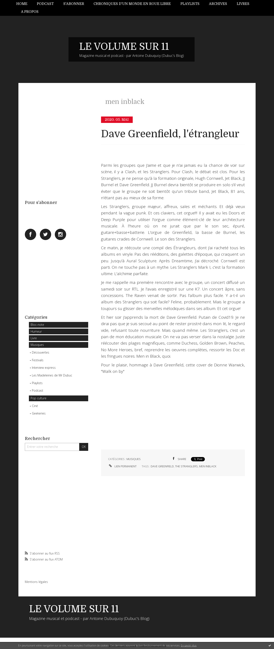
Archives (218, 4)
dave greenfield (162, 466)
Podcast (45, 4)
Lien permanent (122, 466)
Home (21, 4)
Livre (34, 338)
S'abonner (73, 4)
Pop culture (38, 398)
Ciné (35, 406)
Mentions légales (36, 582)
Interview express (44, 368)
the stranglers (186, 466)
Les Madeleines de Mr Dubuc (52, 375)
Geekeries (39, 413)
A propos (30, 12)
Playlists (190, 4)
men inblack (207, 466)
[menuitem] (24, 4)
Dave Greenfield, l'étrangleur (170, 134)
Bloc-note (37, 325)
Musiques (37, 345)
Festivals (37, 360)
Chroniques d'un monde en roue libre (132, 4)
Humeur (36, 331)
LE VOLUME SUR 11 (124, 46)
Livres (243, 4)
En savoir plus (189, 645)
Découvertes (40, 352)
